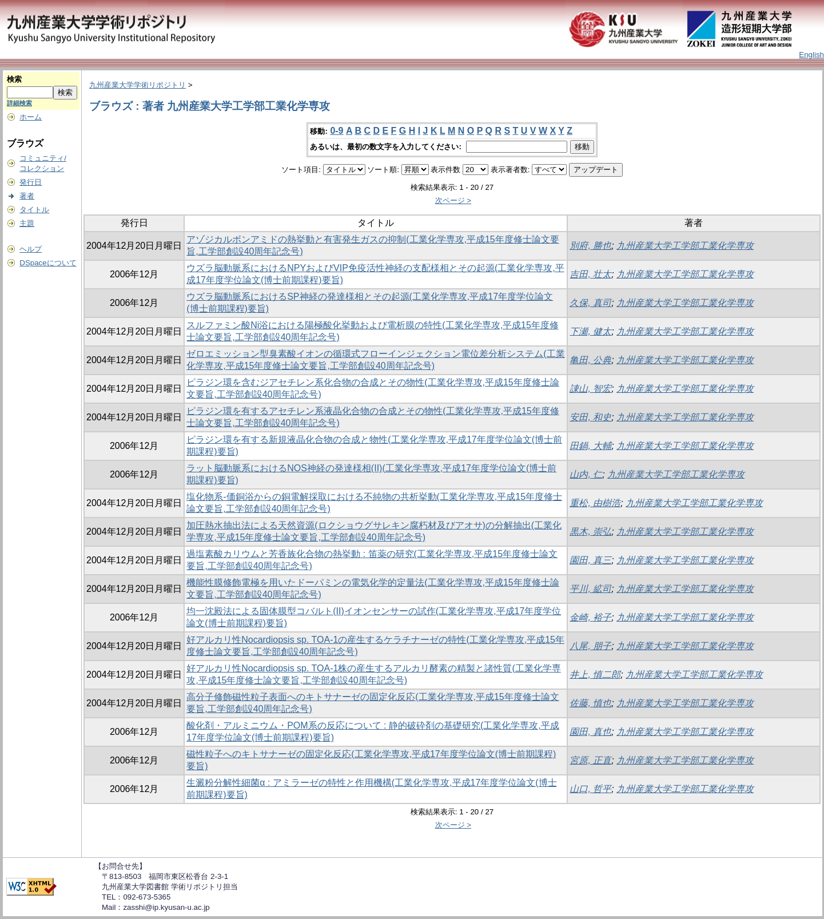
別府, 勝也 (590, 245)
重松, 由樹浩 (595, 503)
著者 (26, 196)
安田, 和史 (590, 417)
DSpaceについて (47, 262)
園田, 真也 (590, 732)
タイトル (34, 209)
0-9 (336, 131)
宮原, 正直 (590, 760)
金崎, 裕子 (590, 617)
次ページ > (453, 200)
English (811, 54)
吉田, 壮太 (590, 274)
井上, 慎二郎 (595, 674)
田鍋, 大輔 (590, 446)
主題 (26, 223)
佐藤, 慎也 (590, 703)
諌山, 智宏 (590, 388)
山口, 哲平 (590, 789)
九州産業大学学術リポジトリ (137, 85)
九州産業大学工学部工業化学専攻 (685, 245)
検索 (14, 79)
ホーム (30, 117)
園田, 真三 (590, 560)
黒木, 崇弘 (590, 531)
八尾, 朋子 (590, 646)
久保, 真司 (590, 303)
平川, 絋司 (590, 589)
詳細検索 (19, 103)
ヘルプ (30, 249)
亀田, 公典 (590, 360)
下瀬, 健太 (590, 331)
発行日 (30, 182)
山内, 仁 (586, 474)
